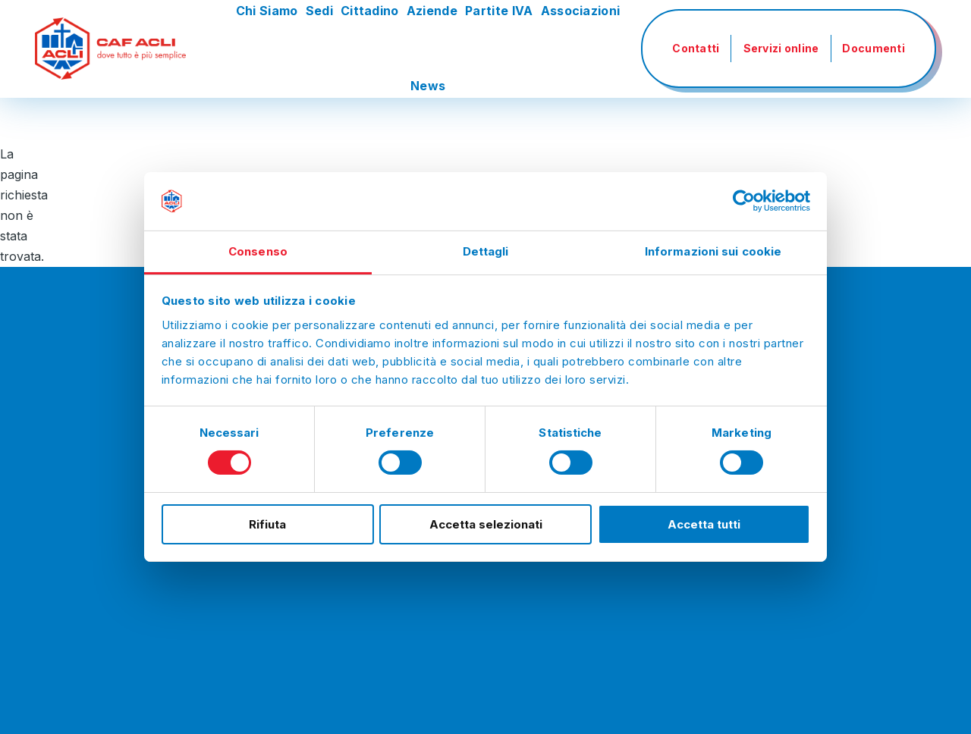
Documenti (873, 48)
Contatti (695, 48)
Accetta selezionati (485, 524)
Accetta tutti (704, 524)
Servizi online (781, 48)
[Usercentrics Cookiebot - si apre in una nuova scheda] (743, 201)
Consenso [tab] (258, 251)
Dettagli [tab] (486, 251)
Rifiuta (267, 524)
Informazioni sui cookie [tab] (713, 251)
